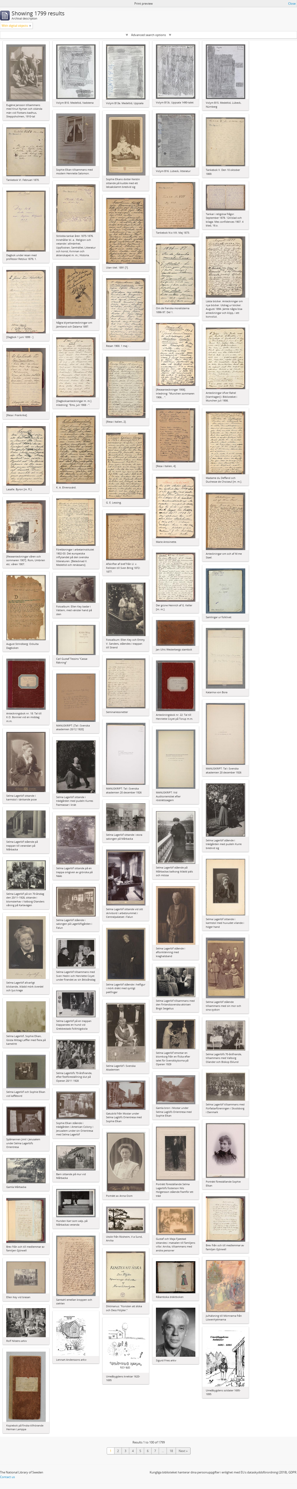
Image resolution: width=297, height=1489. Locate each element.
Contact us (7, 1477)
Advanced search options (148, 35)
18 (171, 1451)
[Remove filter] (30, 25)
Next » (183, 1451)
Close (292, 3)
